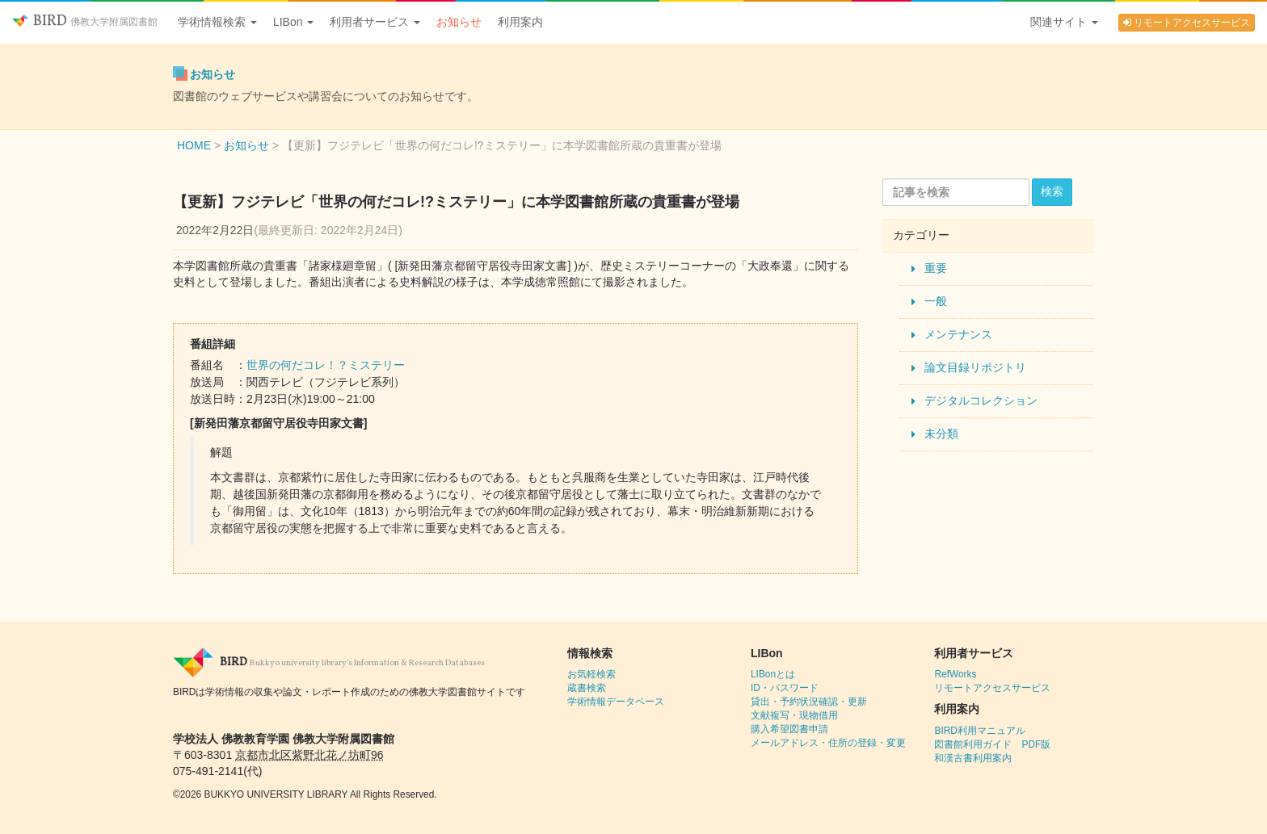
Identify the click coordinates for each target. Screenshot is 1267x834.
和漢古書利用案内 (973, 758)
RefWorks (955, 674)
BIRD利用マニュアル (979, 730)
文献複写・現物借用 (794, 715)
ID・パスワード (785, 688)
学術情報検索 (217, 21)
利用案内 (520, 21)
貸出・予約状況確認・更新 (809, 701)
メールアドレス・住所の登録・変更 (828, 742)
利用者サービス (375, 21)
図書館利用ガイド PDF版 (992, 744)
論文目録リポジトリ (975, 367)
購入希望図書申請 (789, 729)
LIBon (293, 21)
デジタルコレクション (981, 400)
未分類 (941, 433)
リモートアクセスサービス (1186, 22)
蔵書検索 (586, 688)
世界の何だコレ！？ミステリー (325, 364)
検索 (1052, 191)
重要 (935, 268)
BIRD (85, 21)
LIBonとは (773, 674)
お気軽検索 (591, 674)
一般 (935, 301)
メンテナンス (958, 334)
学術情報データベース (615, 701)
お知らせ (459, 21)
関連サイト (1064, 21)
